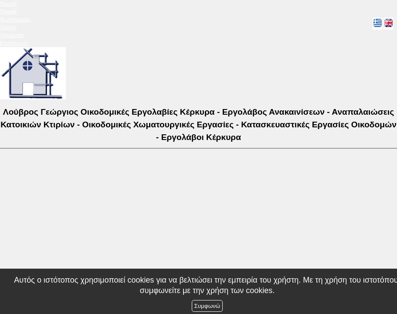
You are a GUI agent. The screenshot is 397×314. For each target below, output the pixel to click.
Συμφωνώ (207, 306)
